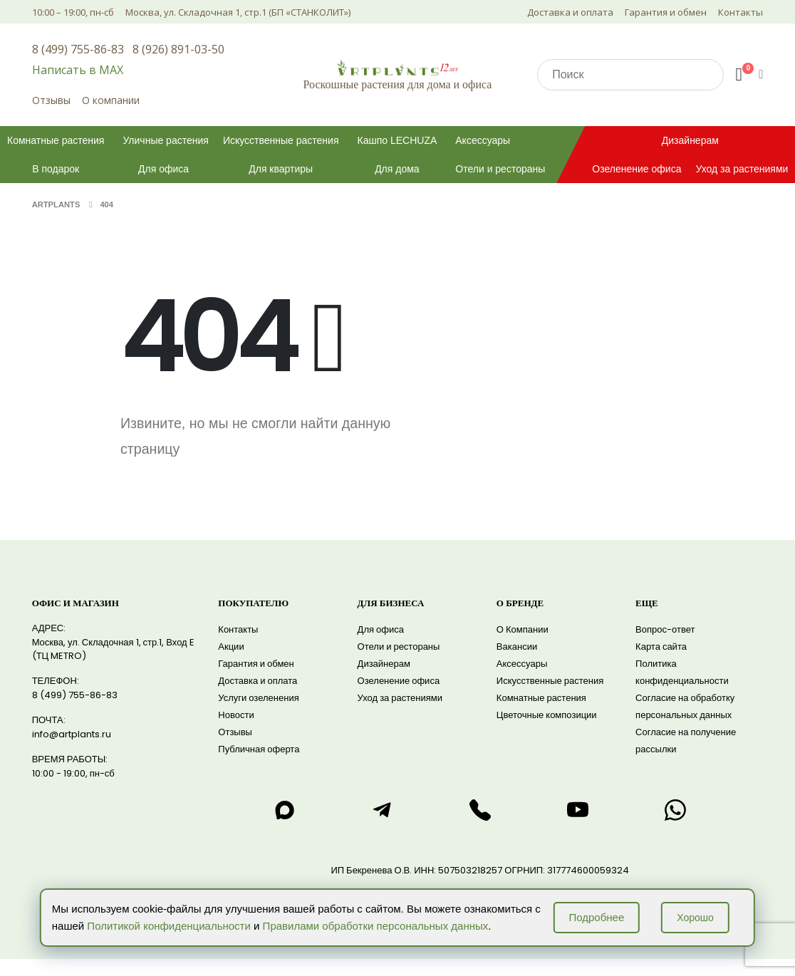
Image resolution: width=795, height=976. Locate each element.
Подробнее (596, 917)
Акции (231, 646)
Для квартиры (281, 169)
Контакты (740, 12)
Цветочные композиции (547, 715)
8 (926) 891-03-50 (178, 49)
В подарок (55, 169)
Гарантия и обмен (666, 12)
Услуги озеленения (258, 698)
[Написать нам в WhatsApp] (675, 810)
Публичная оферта (258, 749)
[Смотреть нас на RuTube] (578, 810)
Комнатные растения (55, 140)
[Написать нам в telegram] (382, 810)
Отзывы (51, 100)
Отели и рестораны (500, 169)
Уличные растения (165, 140)
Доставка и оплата (570, 12)
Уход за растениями (400, 698)
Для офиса (163, 169)
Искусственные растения (281, 140)
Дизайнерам (690, 140)
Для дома (397, 169)
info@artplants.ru (71, 734)
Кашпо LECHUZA (397, 140)
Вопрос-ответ (665, 629)
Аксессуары (482, 140)
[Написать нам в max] (284, 810)
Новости (236, 715)
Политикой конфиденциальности (169, 926)
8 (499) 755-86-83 (78, 49)
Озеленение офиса (636, 169)
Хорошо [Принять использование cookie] (695, 917)
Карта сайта (661, 646)
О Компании (523, 629)
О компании (111, 100)
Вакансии (517, 646)
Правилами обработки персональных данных (376, 926)
